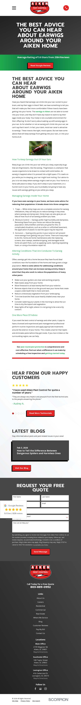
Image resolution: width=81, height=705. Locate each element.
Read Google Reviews (41, 65)
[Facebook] (35, 688)
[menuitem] (15, 701)
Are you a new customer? (22, 516)
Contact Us (40, 633)
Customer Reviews (40, 625)
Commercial (41, 610)
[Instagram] (45, 688)
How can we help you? (20, 523)
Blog (40, 621)
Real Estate (40, 614)
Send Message (40, 551)
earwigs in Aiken (43, 111)
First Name (17, 497)
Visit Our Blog (21, 468)
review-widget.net (16, 519)
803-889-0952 (40, 587)
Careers (40, 602)
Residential (40, 606)
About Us (40, 598)
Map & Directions (40, 652)
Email (44, 503)
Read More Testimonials (40, 413)
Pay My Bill (40, 629)
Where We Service (40, 617)
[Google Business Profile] (40, 688)
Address (16, 510)
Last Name (46, 497)
